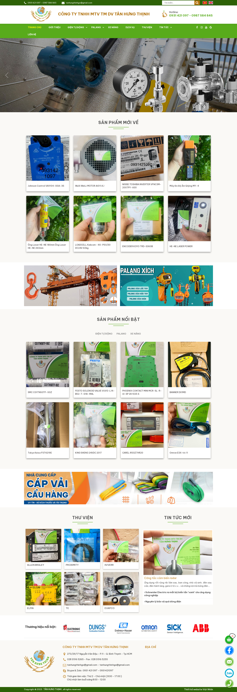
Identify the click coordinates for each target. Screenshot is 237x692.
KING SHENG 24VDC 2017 (88, 452)
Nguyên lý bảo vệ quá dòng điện (162, 601)
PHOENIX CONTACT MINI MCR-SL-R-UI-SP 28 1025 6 (142, 392)
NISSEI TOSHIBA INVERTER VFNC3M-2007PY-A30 (141, 186)
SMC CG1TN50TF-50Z (40, 392)
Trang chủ (34, 27)
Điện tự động (76, 27)
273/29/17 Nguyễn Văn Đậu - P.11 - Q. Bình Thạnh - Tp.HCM (99, 653)
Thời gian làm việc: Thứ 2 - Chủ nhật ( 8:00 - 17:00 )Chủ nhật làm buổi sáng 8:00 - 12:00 (94, 678)
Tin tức (164, 27)
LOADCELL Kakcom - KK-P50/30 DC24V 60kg (92, 246)
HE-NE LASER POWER (181, 246)
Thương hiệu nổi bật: (41, 627)
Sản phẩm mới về (118, 122)
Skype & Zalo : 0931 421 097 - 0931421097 (90, 670)
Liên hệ (32, 34)
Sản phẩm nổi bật (118, 319)
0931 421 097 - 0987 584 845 (42, 3)
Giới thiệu (54, 27)
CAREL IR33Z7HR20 (132, 452)
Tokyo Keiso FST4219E (40, 452)
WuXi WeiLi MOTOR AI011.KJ (89, 185)
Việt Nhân (208, 689)
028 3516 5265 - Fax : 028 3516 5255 (87, 659)
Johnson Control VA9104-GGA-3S (46, 185)
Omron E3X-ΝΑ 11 (179, 452)
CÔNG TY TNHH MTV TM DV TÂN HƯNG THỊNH (95, 647)
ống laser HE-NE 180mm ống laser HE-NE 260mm (47, 246)
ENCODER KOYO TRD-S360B (137, 246)
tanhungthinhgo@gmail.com (79, 3)
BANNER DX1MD (178, 392)
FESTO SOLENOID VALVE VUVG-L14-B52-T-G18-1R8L (95, 392)
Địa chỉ (150, 647)
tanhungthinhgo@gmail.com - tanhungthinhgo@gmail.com (98, 664)
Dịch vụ (130, 27)
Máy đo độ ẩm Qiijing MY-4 (184, 185)
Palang (96, 27)
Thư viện (147, 27)
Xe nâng (113, 27)
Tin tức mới (178, 517)
